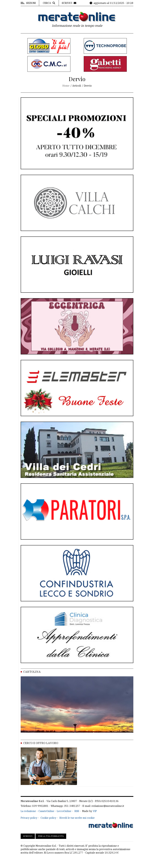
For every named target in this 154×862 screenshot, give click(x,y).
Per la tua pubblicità (51, 836)
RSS (76, 811)
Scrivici (27, 836)
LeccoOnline (64, 811)
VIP (95, 811)
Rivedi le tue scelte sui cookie (77, 817)
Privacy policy (29, 817)
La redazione (28, 811)
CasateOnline (46, 811)
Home (65, 85)
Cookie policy (48, 817)
